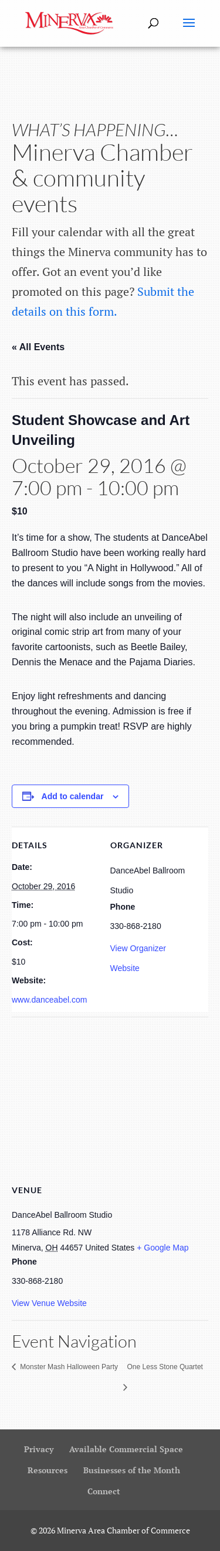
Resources (47, 1470)
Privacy (38, 1449)
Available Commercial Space (126, 1449)
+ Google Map (162, 1247)
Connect (103, 1491)
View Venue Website (49, 1303)
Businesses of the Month (131, 1470)
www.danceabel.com (49, 999)
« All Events (38, 347)
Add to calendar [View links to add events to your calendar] (73, 796)
